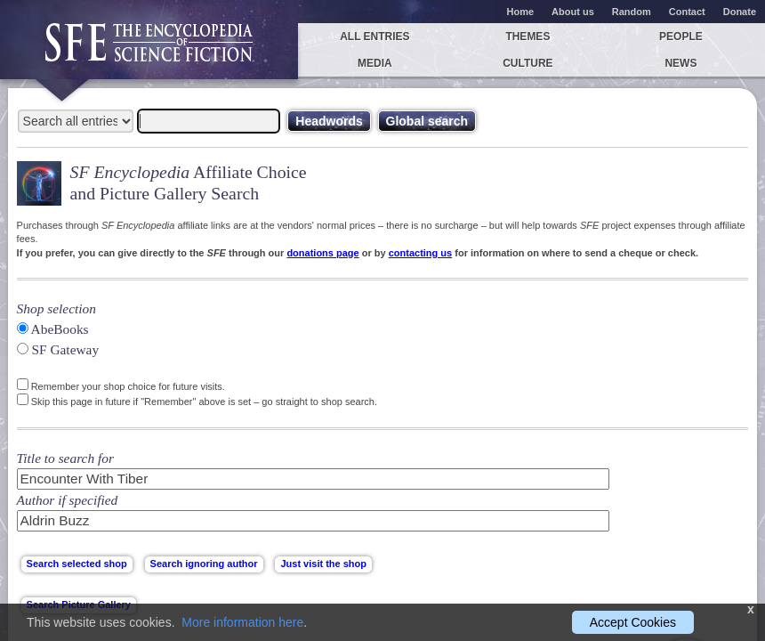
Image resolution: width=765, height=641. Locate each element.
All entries (374, 36)
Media (375, 63)
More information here (242, 622)
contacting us (421, 252)
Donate (739, 11)
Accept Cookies (633, 622)
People (681, 36)
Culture (527, 63)
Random (631, 11)
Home (521, 11)
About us (573, 11)
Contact (687, 11)
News (680, 63)
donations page (322, 252)
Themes (527, 36)
